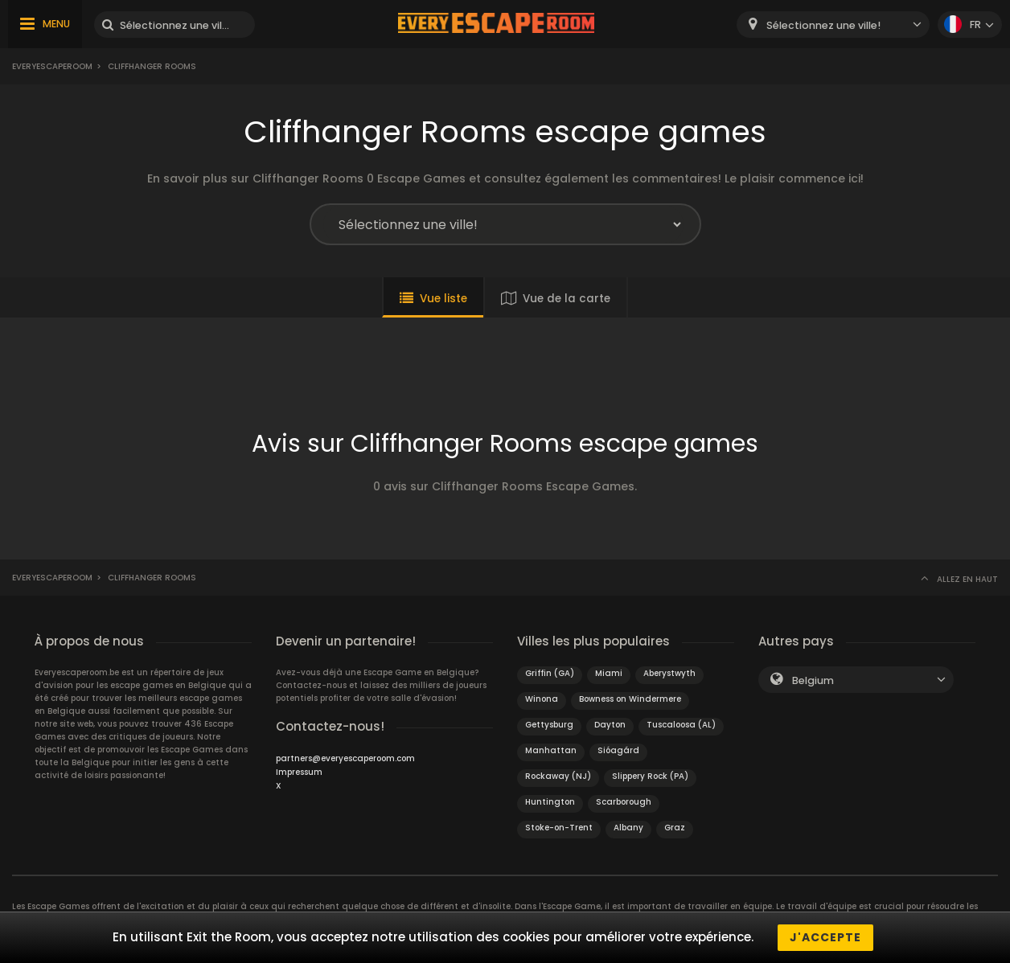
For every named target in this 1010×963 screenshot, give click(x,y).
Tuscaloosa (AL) (681, 725)
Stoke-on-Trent (559, 828)
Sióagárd (618, 750)
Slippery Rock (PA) (650, 776)
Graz (674, 828)
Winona (541, 699)
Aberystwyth (669, 673)
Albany (628, 828)
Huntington (550, 802)
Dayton (610, 725)
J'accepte (825, 937)
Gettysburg (549, 725)
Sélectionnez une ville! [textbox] (823, 25)
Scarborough (623, 802)
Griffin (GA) (549, 673)
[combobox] (833, 24)
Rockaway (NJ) (558, 776)
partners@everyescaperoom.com (345, 758)
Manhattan (551, 750)
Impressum (299, 772)
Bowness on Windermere (630, 699)
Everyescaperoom (52, 66)
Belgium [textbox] (813, 680)
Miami (608, 673)
